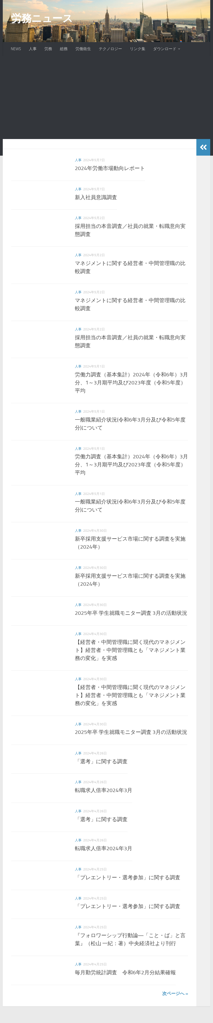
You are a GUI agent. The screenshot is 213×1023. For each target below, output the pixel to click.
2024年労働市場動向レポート (110, 168)
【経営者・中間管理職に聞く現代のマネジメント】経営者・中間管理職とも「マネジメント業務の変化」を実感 (130, 650)
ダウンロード (164, 49)
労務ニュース (42, 18)
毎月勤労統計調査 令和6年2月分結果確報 (125, 972)
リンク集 (137, 49)
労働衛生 (83, 49)
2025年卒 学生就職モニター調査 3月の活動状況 (131, 613)
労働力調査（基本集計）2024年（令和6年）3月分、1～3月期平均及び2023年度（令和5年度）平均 (131, 382)
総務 (64, 49)
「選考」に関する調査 (101, 761)
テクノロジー (110, 49)
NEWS (16, 49)
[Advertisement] (106, 97)
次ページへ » (175, 993)
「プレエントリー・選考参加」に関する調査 (127, 877)
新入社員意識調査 (96, 197)
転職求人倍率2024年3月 (103, 790)
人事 (33, 49)
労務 (48, 49)
